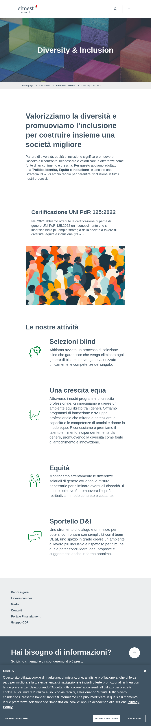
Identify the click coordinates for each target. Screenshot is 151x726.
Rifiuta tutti (134, 718)
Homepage (27, 85)
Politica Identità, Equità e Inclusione (61, 170)
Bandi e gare (20, 592)
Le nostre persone (65, 85)
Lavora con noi (21, 598)
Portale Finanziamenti (26, 616)
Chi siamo (44, 85)
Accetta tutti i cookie (106, 718)
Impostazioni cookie (16, 718)
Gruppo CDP (20, 622)
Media (15, 604)
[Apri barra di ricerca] (115, 9)
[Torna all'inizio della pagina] (134, 652)
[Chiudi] (145, 671)
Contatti (16, 610)
